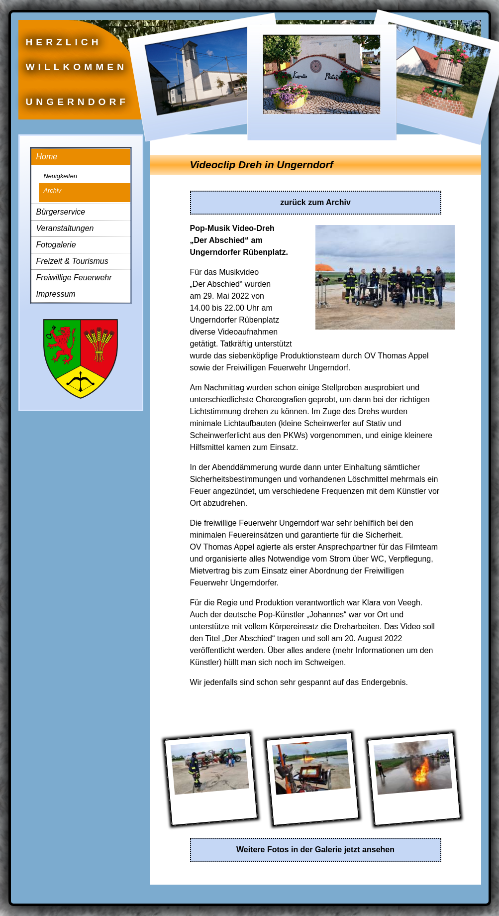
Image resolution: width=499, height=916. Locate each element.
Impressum (56, 294)
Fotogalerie (56, 244)
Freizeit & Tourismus (72, 261)
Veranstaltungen (65, 228)
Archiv (53, 190)
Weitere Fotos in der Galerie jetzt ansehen (315, 849)
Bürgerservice (61, 212)
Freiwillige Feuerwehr (74, 277)
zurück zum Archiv (315, 202)
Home (47, 156)
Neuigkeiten (61, 176)
